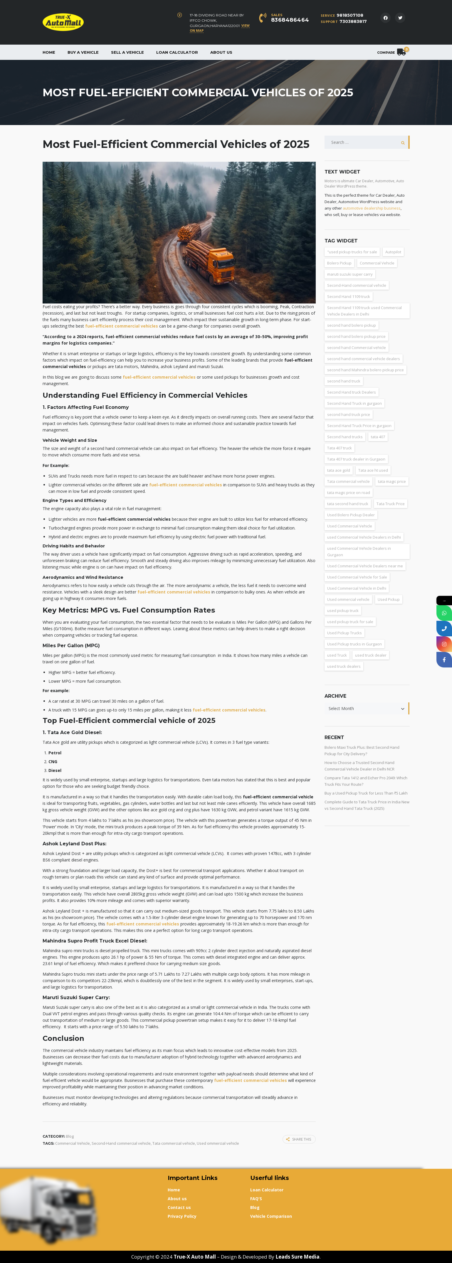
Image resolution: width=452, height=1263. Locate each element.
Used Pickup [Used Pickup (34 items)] (389, 599)
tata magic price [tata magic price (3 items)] (392, 481)
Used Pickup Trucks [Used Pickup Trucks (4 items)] (344, 632)
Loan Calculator (177, 52)
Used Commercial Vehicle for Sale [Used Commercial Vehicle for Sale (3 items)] (357, 577)
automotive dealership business (372, 208)
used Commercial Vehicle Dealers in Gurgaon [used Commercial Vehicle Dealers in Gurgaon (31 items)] (359, 551)
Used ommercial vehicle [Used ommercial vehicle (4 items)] (348, 599)
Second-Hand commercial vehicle (121, 1143)
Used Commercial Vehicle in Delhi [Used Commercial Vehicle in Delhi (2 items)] (356, 588)
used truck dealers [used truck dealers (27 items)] (344, 666)
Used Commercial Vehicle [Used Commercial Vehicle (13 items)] (349, 526)
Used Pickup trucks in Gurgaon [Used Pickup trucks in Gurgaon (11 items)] (354, 644)
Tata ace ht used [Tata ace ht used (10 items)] (373, 470)
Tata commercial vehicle (173, 1143)
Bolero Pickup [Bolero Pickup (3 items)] (339, 263)
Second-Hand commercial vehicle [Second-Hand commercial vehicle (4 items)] (356, 285)
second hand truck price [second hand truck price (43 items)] (348, 414)
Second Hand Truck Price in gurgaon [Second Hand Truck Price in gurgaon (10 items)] (359, 425)
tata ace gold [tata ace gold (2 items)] (338, 470)
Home (49, 52)
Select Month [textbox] (341, 708)
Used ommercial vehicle (218, 1143)
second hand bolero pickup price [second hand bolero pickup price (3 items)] (356, 336)
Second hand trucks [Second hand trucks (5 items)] (345, 436)
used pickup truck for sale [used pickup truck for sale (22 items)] (350, 621)
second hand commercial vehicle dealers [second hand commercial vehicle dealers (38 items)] (363, 358)
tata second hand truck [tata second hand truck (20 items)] (347, 503)
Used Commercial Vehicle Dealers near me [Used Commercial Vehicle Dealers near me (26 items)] (365, 566)
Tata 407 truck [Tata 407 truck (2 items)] (339, 448)
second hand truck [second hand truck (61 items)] (343, 381)
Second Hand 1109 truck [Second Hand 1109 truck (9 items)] (348, 296)
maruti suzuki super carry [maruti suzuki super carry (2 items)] (350, 274)
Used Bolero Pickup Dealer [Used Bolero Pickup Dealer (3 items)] (351, 514)
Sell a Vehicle (127, 52)
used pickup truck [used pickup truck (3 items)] (343, 610)
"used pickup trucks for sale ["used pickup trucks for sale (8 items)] (352, 251)
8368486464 (290, 20)
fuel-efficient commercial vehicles (121, 326)
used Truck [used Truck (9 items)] (337, 655)
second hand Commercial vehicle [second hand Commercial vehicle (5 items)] (356, 347)
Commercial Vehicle (72, 1143)
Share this (298, 1139)
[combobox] (367, 708)
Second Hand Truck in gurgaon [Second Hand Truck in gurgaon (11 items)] (354, 403)
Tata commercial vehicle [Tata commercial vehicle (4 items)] (348, 481)
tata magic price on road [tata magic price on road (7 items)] (348, 492)
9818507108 (350, 15)
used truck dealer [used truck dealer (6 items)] (371, 655)
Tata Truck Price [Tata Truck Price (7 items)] (391, 503)
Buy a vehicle (83, 52)
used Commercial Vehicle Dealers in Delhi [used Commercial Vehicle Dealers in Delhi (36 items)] (364, 537)
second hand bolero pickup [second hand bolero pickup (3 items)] (351, 325)
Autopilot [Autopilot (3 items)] (393, 251)
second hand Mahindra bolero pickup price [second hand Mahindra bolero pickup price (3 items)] (365, 369)
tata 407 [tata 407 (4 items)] (378, 436)
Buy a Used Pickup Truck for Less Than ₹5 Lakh (366, 793)
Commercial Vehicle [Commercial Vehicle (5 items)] (377, 263)
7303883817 (353, 21)
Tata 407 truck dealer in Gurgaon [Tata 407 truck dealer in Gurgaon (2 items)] (356, 459)
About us (221, 52)
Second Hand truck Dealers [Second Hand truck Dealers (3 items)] (351, 392)
